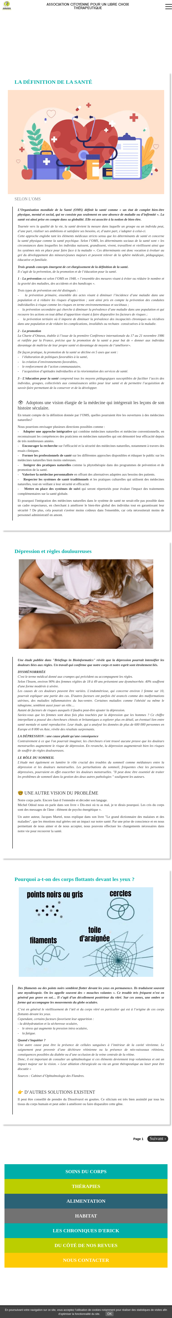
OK (109, 1314)
